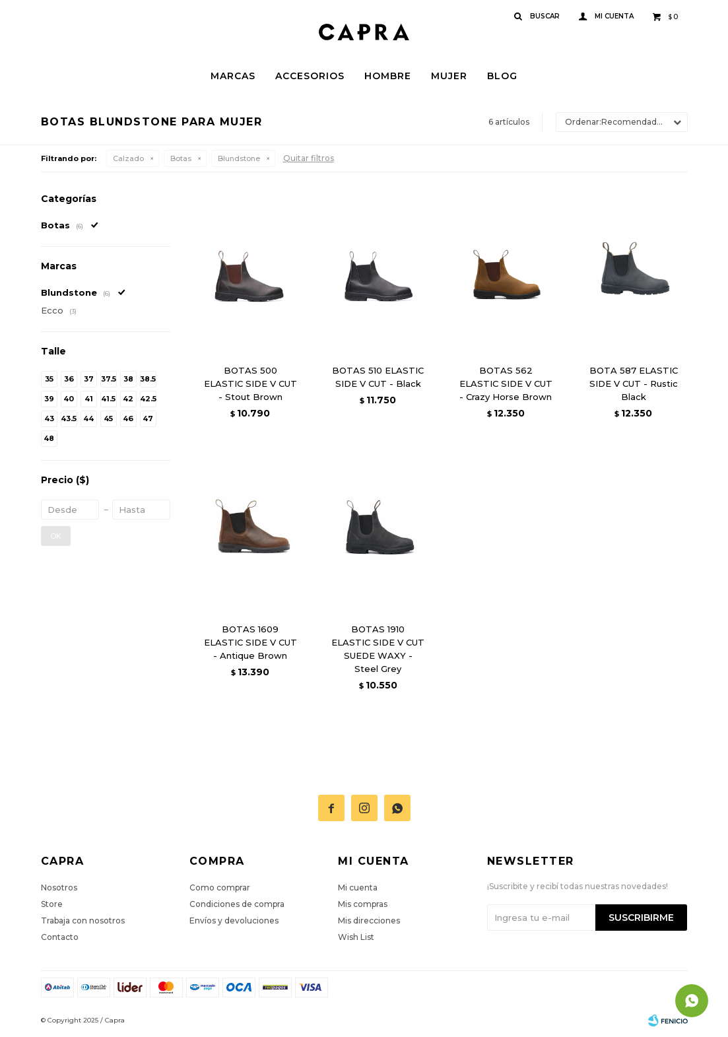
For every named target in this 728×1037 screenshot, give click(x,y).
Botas (180, 158)
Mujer (449, 76)
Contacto (60, 937)
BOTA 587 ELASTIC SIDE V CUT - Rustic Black (633, 383)
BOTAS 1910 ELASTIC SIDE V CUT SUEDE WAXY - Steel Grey (377, 649)
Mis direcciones (369, 920)
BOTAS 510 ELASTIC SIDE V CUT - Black (378, 377)
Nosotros (59, 887)
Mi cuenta (358, 887)
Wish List (356, 937)
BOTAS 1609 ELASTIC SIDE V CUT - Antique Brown (250, 642)
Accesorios (310, 76)
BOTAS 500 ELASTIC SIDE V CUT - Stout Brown (250, 383)
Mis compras (362, 904)
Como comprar (219, 887)
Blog (502, 76)
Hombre (387, 76)
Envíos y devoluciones (234, 920)
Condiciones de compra (236, 904)
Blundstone (239, 158)
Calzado (128, 158)
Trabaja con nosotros (83, 920)
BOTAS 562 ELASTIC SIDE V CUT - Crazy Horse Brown (505, 383)
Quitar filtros (308, 158)
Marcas (233, 76)
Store (52, 904)
